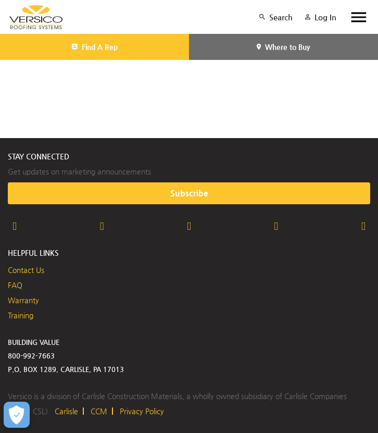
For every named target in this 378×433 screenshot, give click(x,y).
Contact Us (26, 270)
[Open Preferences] (17, 415)
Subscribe (189, 193)
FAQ (15, 285)
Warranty (23, 300)
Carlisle (66, 411)
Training (20, 315)
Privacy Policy (142, 411)
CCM (99, 411)
